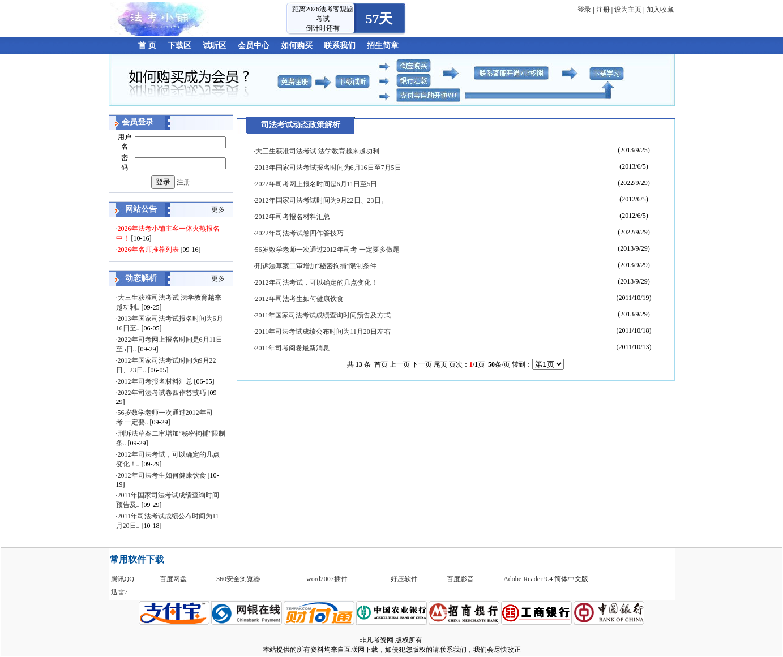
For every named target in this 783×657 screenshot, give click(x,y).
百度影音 (460, 579)
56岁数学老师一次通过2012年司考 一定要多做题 (327, 250)
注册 (603, 10)
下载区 (179, 45)
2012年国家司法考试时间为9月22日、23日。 (321, 200)
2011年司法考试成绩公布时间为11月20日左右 (323, 332)
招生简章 (383, 45)
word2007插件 (327, 579)
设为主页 (627, 10)
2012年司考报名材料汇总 (155, 381)
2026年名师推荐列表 (148, 250)
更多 (218, 209)
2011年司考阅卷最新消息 (292, 348)
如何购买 (297, 45)
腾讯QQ (122, 579)
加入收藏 (660, 10)
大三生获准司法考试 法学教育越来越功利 (317, 151)
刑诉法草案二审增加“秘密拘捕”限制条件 (316, 266)
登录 (584, 10)
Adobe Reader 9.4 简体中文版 (545, 579)
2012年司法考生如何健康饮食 (162, 475)
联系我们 (340, 45)
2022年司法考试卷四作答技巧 (162, 393)
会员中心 (253, 45)
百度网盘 (173, 579)
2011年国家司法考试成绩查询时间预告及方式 (323, 315)
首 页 (147, 45)
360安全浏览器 (238, 579)
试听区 (214, 45)
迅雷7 (119, 592)
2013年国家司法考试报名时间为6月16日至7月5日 (328, 167)
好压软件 (404, 579)
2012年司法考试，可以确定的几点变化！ (316, 282)
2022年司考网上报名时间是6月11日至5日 (316, 184)
